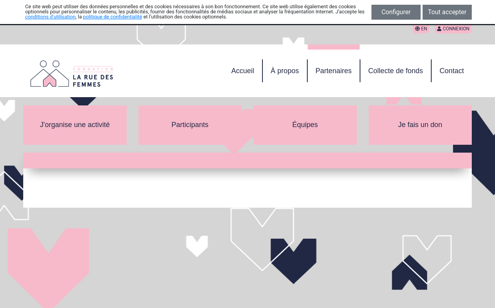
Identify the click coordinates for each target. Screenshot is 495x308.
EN (421, 28)
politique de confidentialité (112, 17)
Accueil (242, 71)
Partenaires (334, 71)
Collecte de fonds (395, 71)
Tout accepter (447, 12)
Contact (452, 71)
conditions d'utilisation (50, 17)
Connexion (453, 28)
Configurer (395, 12)
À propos (285, 71)
